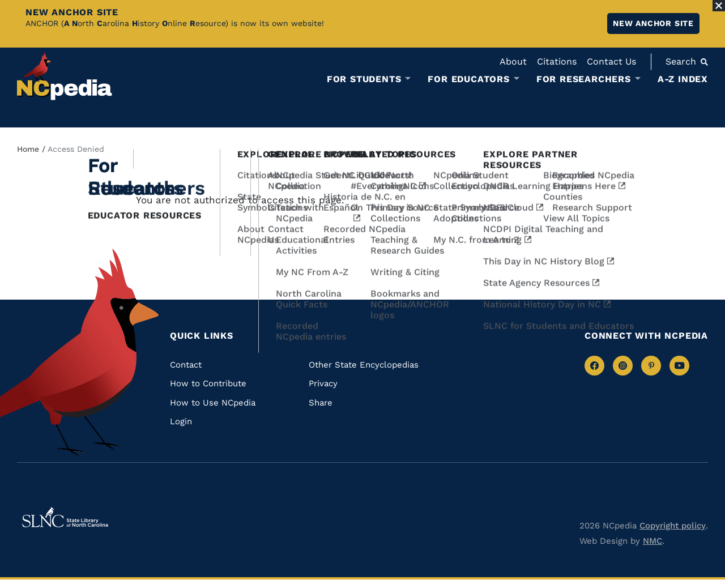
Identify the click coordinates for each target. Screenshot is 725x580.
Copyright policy (672, 526)
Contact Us (611, 61)
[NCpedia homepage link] (64, 76)
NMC (652, 541)
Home (28, 148)
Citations (557, 61)
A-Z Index (683, 79)
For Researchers (583, 79)
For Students (364, 79)
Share (320, 403)
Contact (186, 365)
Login (181, 421)
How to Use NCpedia (212, 403)
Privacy (323, 383)
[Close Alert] (719, 5)
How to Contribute (208, 383)
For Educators (468, 79)
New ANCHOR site (653, 23)
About (513, 61)
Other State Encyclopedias (364, 365)
